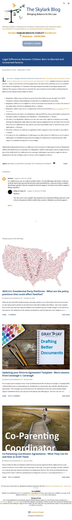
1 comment (12, 315)
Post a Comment (14, 396)
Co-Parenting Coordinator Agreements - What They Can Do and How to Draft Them (35, 455)
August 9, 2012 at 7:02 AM (23, 178)
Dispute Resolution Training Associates (43, 29)
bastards (11, 164)
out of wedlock (37, 164)
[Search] (64, 3)
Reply (10, 205)
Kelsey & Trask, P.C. (20, 191)
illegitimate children (23, 164)
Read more (66, 315)
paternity (47, 164)
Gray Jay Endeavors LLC (22, 29)
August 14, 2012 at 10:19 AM (37, 191)
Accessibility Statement (34, 495)
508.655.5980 (39, 36)
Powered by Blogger (36, 512)
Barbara (10, 178)
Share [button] (65, 164)
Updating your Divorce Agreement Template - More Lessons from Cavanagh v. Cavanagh (35, 374)
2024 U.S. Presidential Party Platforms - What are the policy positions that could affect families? (35, 293)
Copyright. (16, 502)
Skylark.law (25, 36)
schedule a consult (32, 43)
